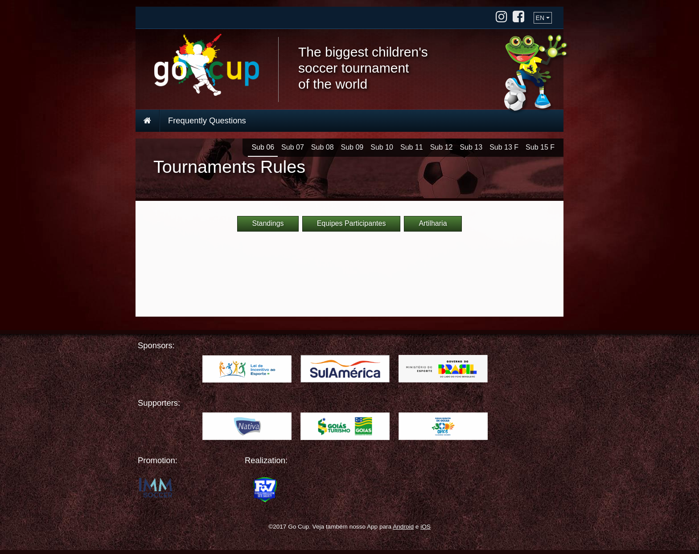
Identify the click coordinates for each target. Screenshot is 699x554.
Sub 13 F (503, 147)
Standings (268, 223)
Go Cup (206, 65)
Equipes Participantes (351, 223)
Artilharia (433, 223)
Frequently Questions (207, 120)
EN (540, 17)
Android (403, 526)
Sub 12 (441, 147)
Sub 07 (292, 147)
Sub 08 (322, 147)
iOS (425, 526)
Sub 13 (471, 147)
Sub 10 (381, 147)
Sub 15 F (540, 147)
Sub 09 (352, 147)
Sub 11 (411, 147)
